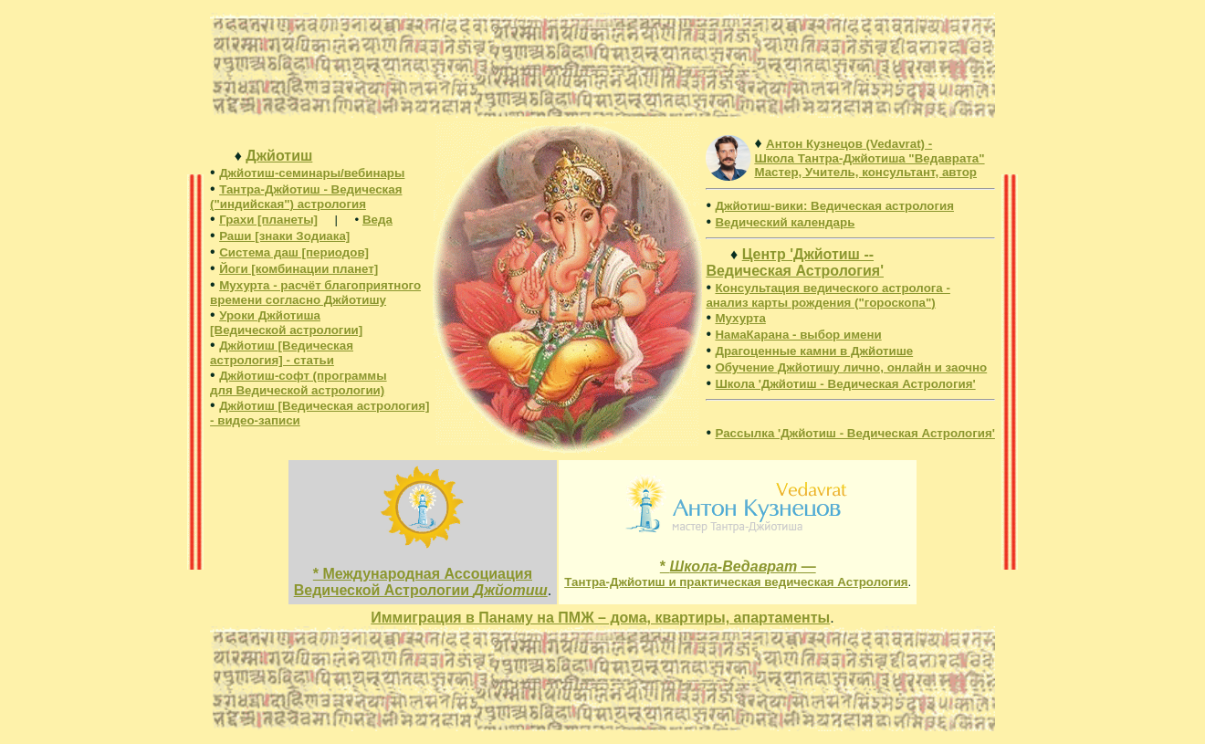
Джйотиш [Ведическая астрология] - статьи (281, 353)
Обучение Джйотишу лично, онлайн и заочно (851, 367)
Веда (377, 219)
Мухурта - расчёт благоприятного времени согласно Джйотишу (315, 292)
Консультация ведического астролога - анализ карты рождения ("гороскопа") (828, 295)
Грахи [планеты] (268, 219)
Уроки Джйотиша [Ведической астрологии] (286, 323)
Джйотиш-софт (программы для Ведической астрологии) (298, 383)
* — (735, 574)
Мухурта (740, 318)
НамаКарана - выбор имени (798, 334)
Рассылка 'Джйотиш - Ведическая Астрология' (854, 433)
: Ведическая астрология (834, 206)
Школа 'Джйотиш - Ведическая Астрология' (845, 384)
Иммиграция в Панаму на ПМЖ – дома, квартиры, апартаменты (600, 617)
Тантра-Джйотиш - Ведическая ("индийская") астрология (306, 197)
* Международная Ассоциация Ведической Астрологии (421, 582)
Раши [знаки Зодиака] (284, 236)
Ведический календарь (784, 222)
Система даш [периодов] (294, 252)
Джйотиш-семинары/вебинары (311, 173)
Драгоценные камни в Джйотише (814, 351)
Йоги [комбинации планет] (298, 269)
